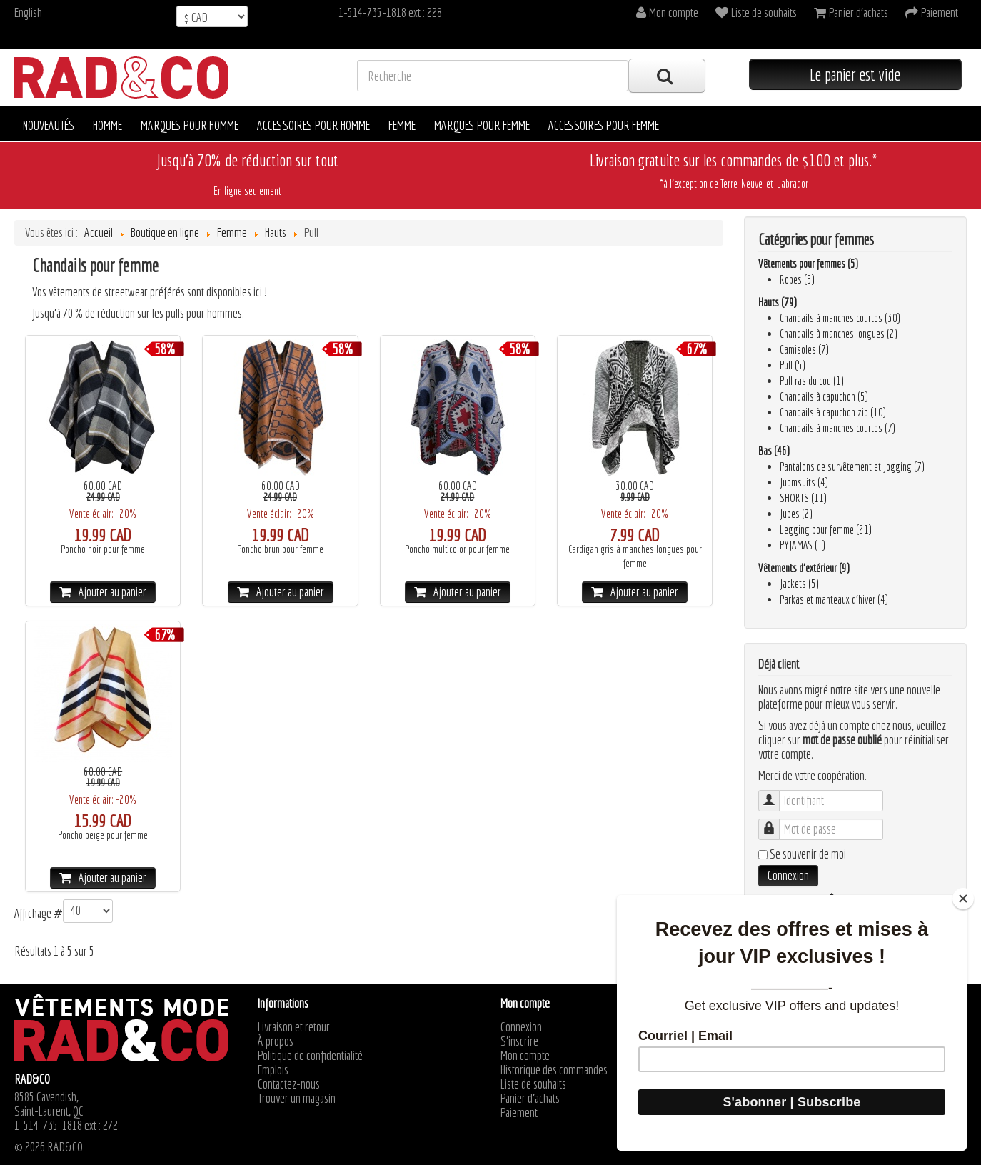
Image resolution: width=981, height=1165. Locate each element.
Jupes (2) (796, 513)
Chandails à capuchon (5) (824, 396)
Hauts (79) (777, 302)
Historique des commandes (554, 1070)
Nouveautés (48, 125)
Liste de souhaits (533, 1084)
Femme (402, 125)
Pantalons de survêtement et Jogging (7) (852, 466)
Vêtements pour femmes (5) (808, 263)
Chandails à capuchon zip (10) (833, 412)
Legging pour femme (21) (826, 529)
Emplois (273, 1070)
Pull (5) (792, 365)
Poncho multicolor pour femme (457, 549)
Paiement (519, 1113)
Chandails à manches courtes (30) (840, 317)
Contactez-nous (289, 1084)
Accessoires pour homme (313, 125)
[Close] (963, 898)
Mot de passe (775, 822)
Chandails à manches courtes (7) (837, 427)
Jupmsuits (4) (804, 482)
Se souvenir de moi (808, 854)
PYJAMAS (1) (802, 545)
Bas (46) (774, 450)
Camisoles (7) (804, 349)
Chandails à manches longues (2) (838, 333)
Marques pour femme (482, 125)
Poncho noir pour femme (103, 549)
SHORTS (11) (803, 497)
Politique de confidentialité (310, 1056)
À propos (275, 1041)
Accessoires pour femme (603, 125)
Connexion (788, 875)
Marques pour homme (189, 125)
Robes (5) (797, 279)
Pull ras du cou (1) (812, 380)
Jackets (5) (799, 583)
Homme (107, 125)
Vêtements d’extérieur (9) (804, 567)
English (28, 12)
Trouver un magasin (297, 1098)
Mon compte (525, 1056)
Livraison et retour (294, 1027)
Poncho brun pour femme (280, 549)
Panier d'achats (530, 1098)
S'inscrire (519, 1041)
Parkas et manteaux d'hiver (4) (834, 599)
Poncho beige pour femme (103, 835)
